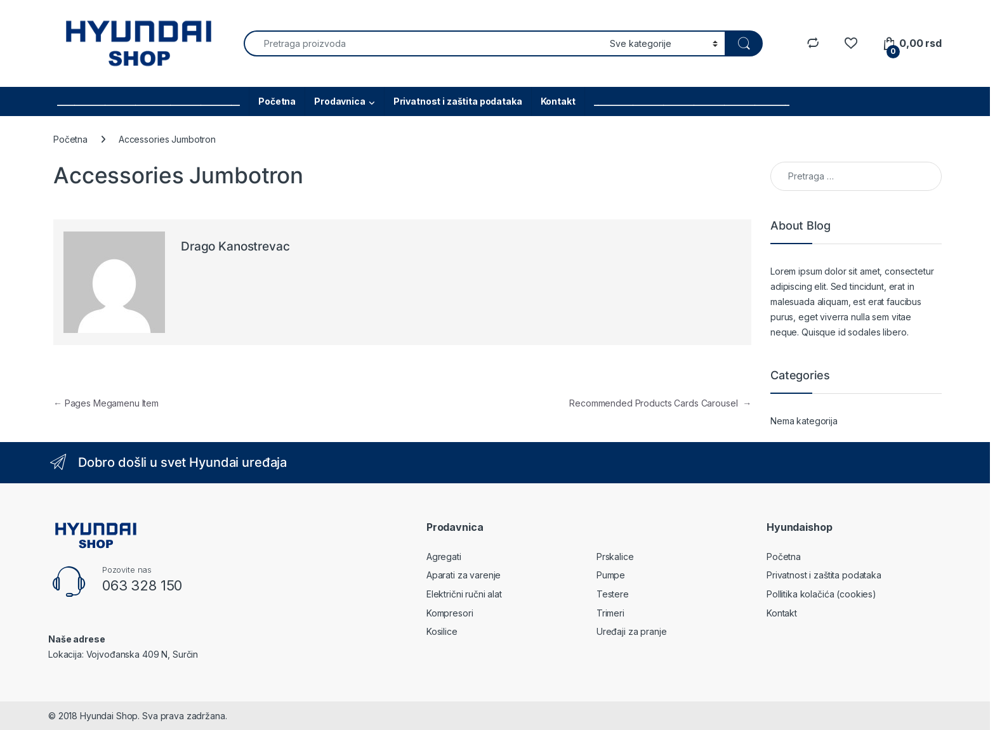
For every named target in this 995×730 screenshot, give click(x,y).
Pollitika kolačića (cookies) (821, 594)
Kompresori (449, 613)
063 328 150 (142, 585)
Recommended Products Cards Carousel (660, 403)
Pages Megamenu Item (106, 403)
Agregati (443, 556)
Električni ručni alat (464, 594)
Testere (612, 594)
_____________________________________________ (692, 101)
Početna (277, 101)
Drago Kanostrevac (235, 246)
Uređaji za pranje (631, 631)
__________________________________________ (148, 101)
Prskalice (615, 556)
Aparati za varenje (463, 575)
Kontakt (558, 101)
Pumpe (610, 575)
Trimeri (610, 613)
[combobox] (423, 43)
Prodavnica (340, 101)
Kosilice (442, 631)
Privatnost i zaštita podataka (457, 101)
